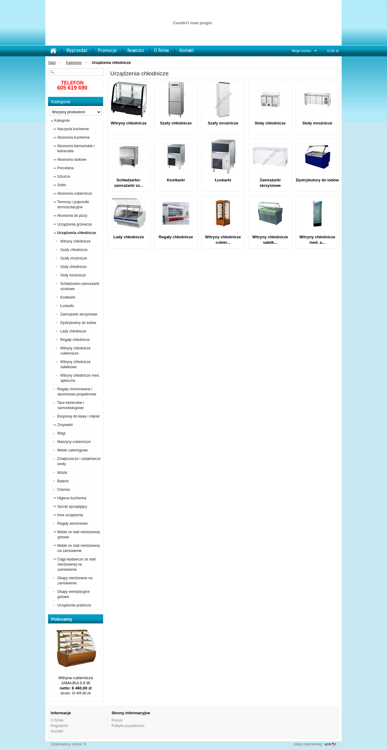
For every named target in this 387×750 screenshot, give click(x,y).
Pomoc (117, 720)
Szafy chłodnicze (176, 123)
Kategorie (73, 63)
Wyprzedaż (76, 50)
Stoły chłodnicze (270, 123)
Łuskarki (223, 180)
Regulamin (59, 726)
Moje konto (301, 50)
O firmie (161, 50)
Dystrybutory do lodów (317, 180)
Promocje (107, 50)
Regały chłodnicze (176, 237)
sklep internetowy (308, 744)
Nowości (135, 50)
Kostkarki (176, 180)
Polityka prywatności (128, 726)
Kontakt (186, 50)
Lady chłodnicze (128, 237)
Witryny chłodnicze (128, 123)
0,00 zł (333, 50)
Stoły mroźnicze (317, 123)
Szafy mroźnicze (223, 123)
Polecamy (61, 619)
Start (52, 63)
